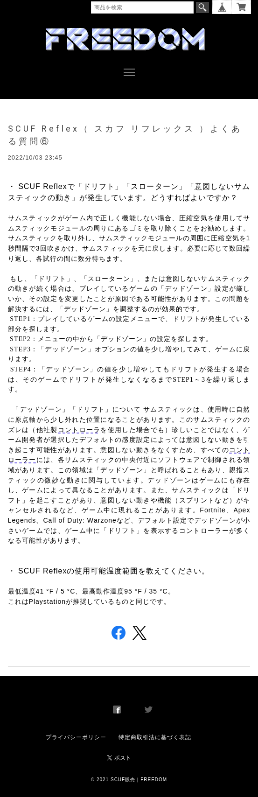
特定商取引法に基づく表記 (155, 737)
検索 (202, 7)
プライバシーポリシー (76, 737)
